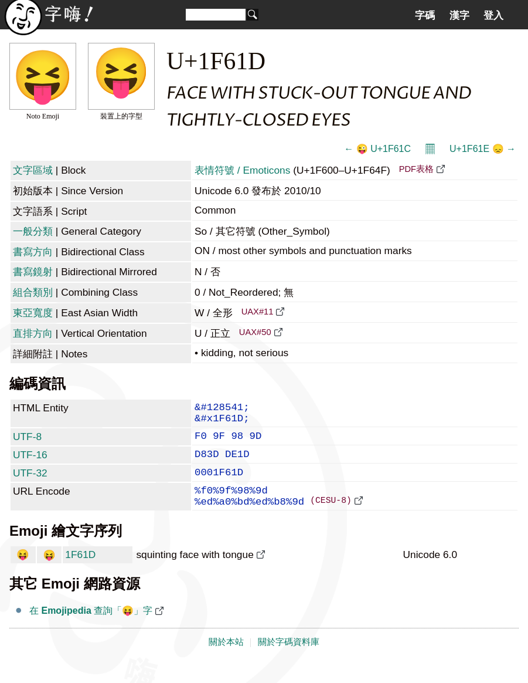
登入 (493, 15)
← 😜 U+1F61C (377, 149)
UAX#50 (255, 332)
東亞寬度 (33, 313)
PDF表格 (416, 169)
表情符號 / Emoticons (242, 170)
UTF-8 (27, 442)
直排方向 (33, 333)
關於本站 (226, 660)
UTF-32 (30, 483)
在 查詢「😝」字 (90, 629)
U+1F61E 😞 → (482, 149)
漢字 (459, 15)
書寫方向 (33, 252)
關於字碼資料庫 (288, 660)
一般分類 (33, 231)
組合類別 (33, 292)
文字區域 (33, 170)
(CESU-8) (331, 518)
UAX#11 (257, 311)
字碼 (425, 15)
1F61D (80, 573)
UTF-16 (30, 463)
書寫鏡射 (33, 272)
